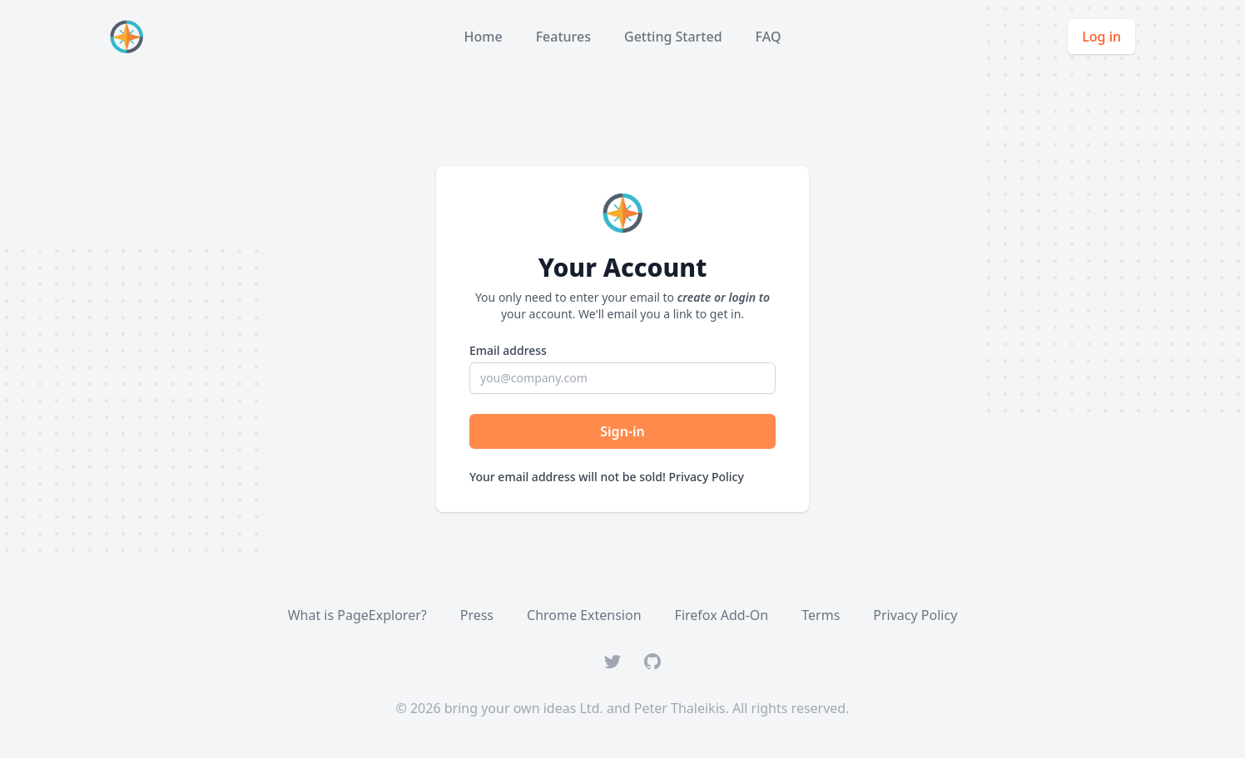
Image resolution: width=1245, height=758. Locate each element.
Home (483, 36)
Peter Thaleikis (680, 708)
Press (477, 615)
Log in (1101, 36)
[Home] (130, 36)
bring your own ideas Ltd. (523, 708)
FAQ (768, 36)
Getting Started (673, 36)
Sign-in (622, 431)
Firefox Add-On (722, 615)
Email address (508, 350)
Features (563, 36)
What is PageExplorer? (357, 615)
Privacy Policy (705, 477)
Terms (820, 615)
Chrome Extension (584, 615)
